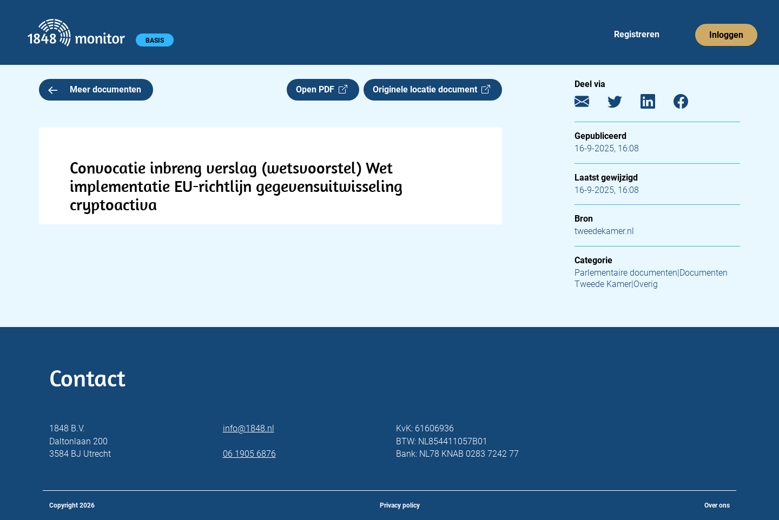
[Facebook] (689, 104)
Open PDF (321, 89)
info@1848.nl (248, 428)
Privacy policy (400, 505)
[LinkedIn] (656, 104)
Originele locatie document (431, 89)
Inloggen (726, 35)
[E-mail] (590, 104)
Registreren (636, 34)
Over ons (717, 505)
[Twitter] (623, 104)
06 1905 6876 (249, 454)
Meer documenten (94, 89)
